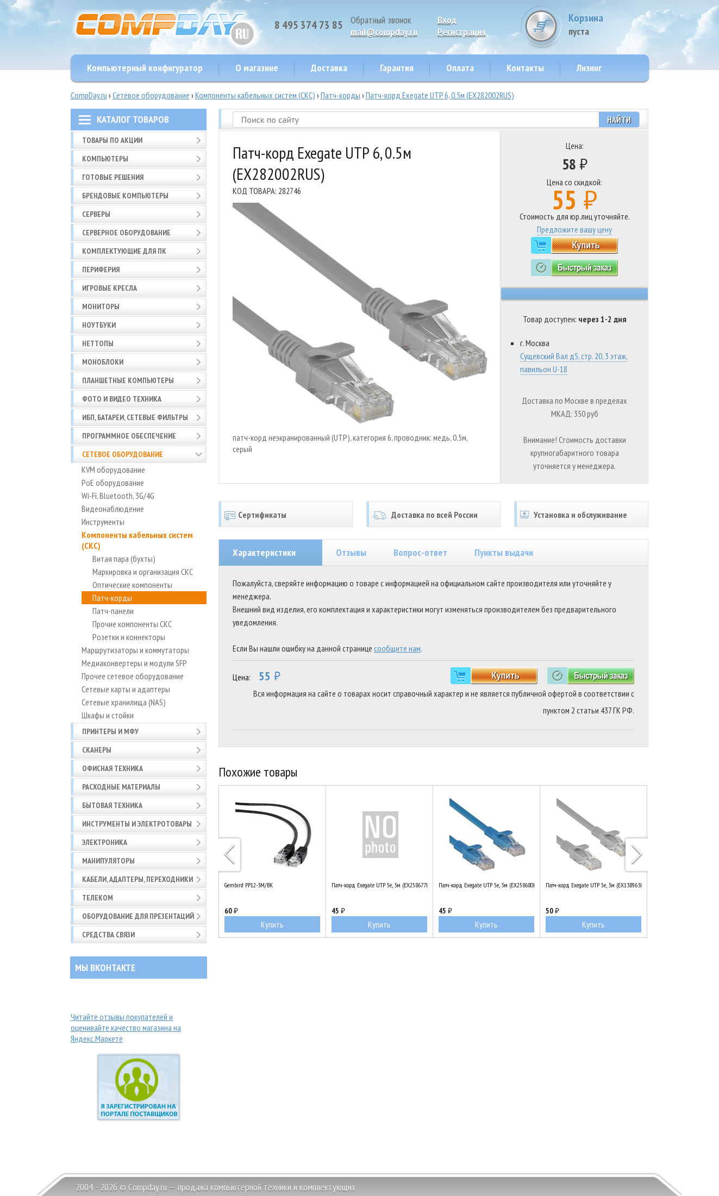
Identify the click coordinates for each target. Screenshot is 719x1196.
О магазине (256, 67)
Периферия (101, 269)
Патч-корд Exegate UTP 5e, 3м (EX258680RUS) (486, 885)
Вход (447, 20)
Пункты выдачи (503, 552)
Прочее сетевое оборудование (133, 676)
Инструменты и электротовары (137, 824)
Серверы (96, 214)
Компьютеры (105, 159)
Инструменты (103, 521)
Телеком (97, 898)
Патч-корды (340, 95)
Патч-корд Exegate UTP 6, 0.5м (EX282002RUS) (440, 95)
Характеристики (264, 552)
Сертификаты (262, 514)
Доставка (329, 67)
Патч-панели (113, 610)
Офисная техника (112, 768)
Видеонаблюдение (113, 508)
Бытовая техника (112, 805)
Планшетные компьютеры (128, 380)
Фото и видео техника (121, 399)
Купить (272, 924)
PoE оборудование (113, 482)
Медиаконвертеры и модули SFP (134, 663)
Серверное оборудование (126, 232)
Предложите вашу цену (574, 229)
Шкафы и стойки (108, 715)
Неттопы (98, 343)
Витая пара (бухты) (123, 558)
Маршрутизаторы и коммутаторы (135, 649)
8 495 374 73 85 (308, 25)
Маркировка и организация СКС (142, 571)
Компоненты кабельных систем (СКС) (255, 95)
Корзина (608, 24)
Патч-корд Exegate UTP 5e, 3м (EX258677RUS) (379, 885)
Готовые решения (112, 177)
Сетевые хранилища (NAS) (124, 702)
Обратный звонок (381, 20)
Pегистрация (461, 32)
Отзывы (351, 552)
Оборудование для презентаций (138, 916)
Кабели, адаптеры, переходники (137, 879)
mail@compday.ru (384, 32)
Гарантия (397, 67)
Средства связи (108, 935)
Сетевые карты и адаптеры (126, 689)
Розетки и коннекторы (128, 636)
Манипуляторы (108, 861)
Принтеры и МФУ (110, 731)
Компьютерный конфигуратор (145, 67)
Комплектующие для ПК (124, 251)
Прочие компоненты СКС (132, 623)
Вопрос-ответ (420, 552)
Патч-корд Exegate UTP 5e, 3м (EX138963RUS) (593, 885)
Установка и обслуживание (580, 514)
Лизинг (589, 67)
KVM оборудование (113, 469)
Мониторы (101, 306)
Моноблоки (102, 362)
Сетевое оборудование (151, 95)
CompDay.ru (89, 95)
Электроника (104, 842)
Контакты (525, 67)
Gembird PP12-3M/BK (248, 885)
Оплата (460, 67)
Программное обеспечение (129, 436)
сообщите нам (397, 648)
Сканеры (96, 750)
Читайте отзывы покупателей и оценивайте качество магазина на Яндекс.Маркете (126, 1027)
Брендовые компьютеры (125, 196)
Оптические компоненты (132, 584)
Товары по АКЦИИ (112, 140)
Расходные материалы (121, 787)
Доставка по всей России (434, 514)
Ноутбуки (99, 325)
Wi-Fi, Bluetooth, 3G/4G (118, 495)
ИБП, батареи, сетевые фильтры (135, 417)
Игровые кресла (109, 288)
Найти (619, 119)
